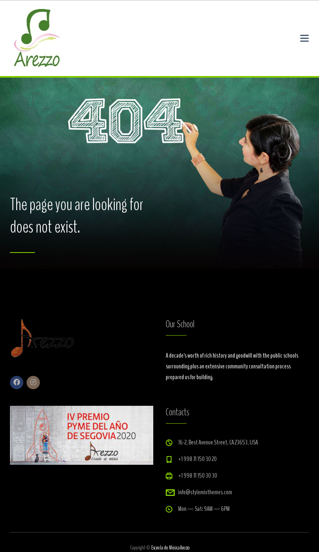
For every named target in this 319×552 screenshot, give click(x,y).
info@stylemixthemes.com (205, 492)
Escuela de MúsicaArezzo (170, 548)
